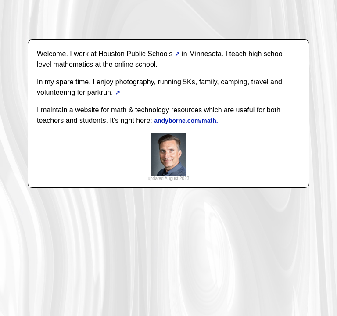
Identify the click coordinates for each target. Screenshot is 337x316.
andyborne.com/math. (186, 120)
